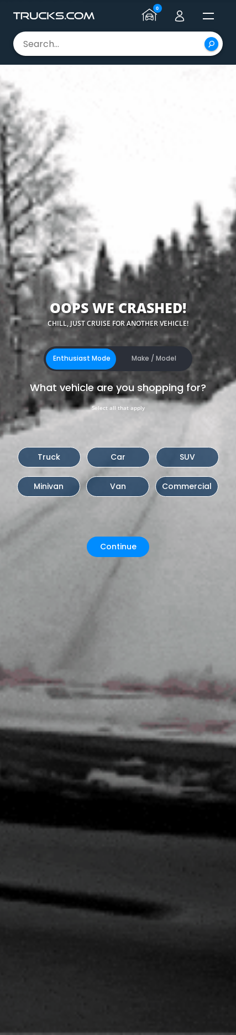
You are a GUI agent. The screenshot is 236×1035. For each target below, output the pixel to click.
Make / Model (154, 358)
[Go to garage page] (151, 16)
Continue (118, 546)
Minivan (49, 486)
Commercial (187, 486)
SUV (187, 456)
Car (118, 456)
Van (118, 486)
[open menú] (208, 16)
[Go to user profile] (179, 16)
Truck (49, 456)
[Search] (211, 44)
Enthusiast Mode (82, 358)
